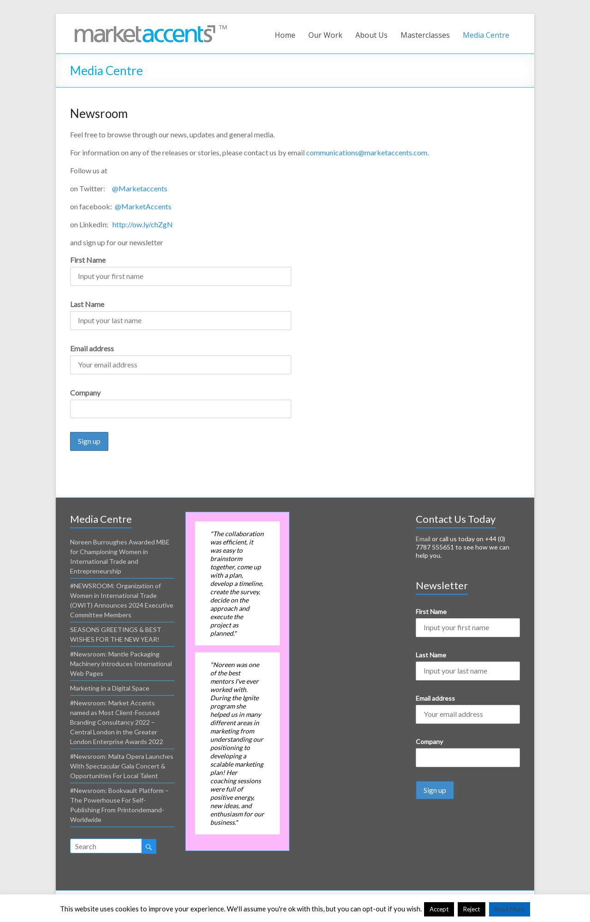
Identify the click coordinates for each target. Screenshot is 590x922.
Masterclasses (425, 35)
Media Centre (486, 35)
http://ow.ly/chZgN (142, 224)
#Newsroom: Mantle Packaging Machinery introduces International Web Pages (121, 663)
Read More (510, 909)
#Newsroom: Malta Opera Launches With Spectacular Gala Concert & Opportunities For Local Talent (121, 766)
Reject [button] (471, 909)
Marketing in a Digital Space (109, 688)
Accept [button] (439, 909)
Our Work (325, 35)
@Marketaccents (139, 188)
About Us (371, 35)
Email (423, 539)
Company (85, 392)
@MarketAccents (143, 206)
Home (285, 35)
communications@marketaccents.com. (367, 152)
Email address (92, 348)
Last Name (87, 304)
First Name (88, 259)
